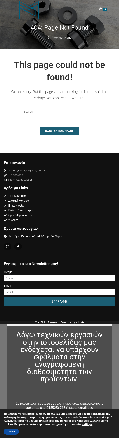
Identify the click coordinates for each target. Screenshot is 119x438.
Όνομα (8, 272)
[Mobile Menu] (110, 9)
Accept (11, 431)
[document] (59, 381)
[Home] (49, 37)
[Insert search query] (59, 111)
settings (87, 424)
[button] (59, 325)
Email (7, 285)
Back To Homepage (59, 131)
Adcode (80, 322)
